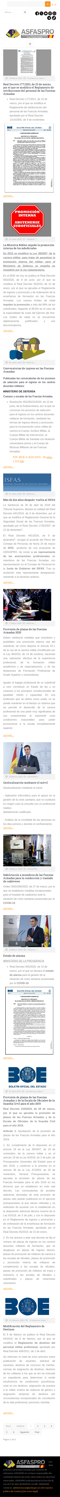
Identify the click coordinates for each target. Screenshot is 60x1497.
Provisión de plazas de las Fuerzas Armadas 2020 (25, 630)
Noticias (30, 362)
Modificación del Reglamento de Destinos (23, 1327)
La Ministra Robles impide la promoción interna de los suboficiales (28, 246)
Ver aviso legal (30, 1491)
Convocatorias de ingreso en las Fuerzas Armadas (28, 370)
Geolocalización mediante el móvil (25, 782)
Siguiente (24, 1432)
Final (37, 1432)
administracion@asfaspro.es (27, 1487)
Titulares (31, 239)
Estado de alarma (14, 955)
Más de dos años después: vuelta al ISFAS (29, 499)
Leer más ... (8, 196)
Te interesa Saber (35, 78)
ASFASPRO (32, 776)
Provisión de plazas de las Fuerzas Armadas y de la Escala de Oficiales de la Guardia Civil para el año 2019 (29, 1100)
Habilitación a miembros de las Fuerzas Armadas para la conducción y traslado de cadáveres (28, 878)
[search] (17, 12)
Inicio (8, 1426)
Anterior (20, 1426)
